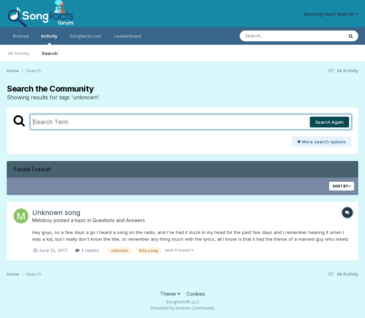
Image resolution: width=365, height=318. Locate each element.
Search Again (329, 122)
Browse (21, 36)
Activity (49, 39)
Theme (170, 294)
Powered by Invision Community (182, 308)
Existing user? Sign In (331, 14)
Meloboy (42, 220)
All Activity (18, 53)
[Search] (273, 36)
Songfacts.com (86, 36)
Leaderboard (127, 36)
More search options (321, 141)
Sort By (341, 186)
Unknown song (56, 212)
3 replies (87, 250)
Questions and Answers (118, 220)
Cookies (196, 294)
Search (50, 53)
